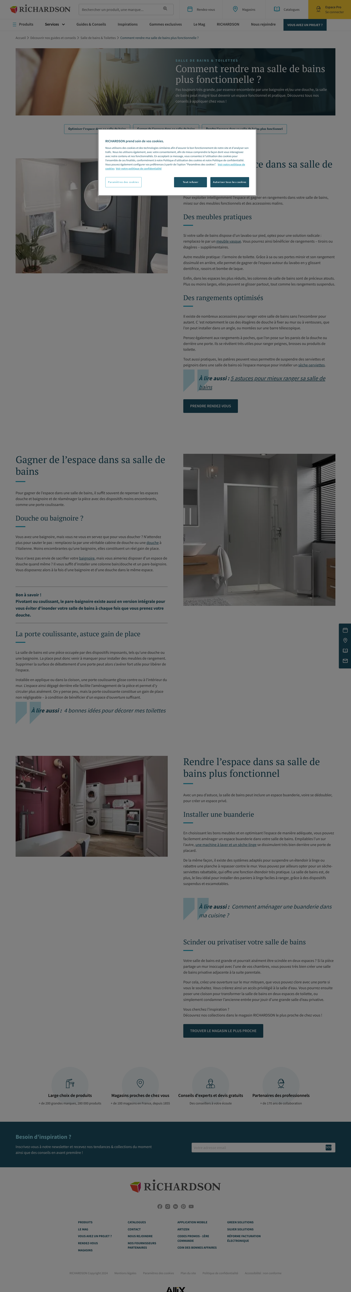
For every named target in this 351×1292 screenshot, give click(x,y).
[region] (177, 162)
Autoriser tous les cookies (229, 182)
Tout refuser (190, 182)
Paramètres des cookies (123, 182)
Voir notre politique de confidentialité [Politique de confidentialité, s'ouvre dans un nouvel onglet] (139, 169)
